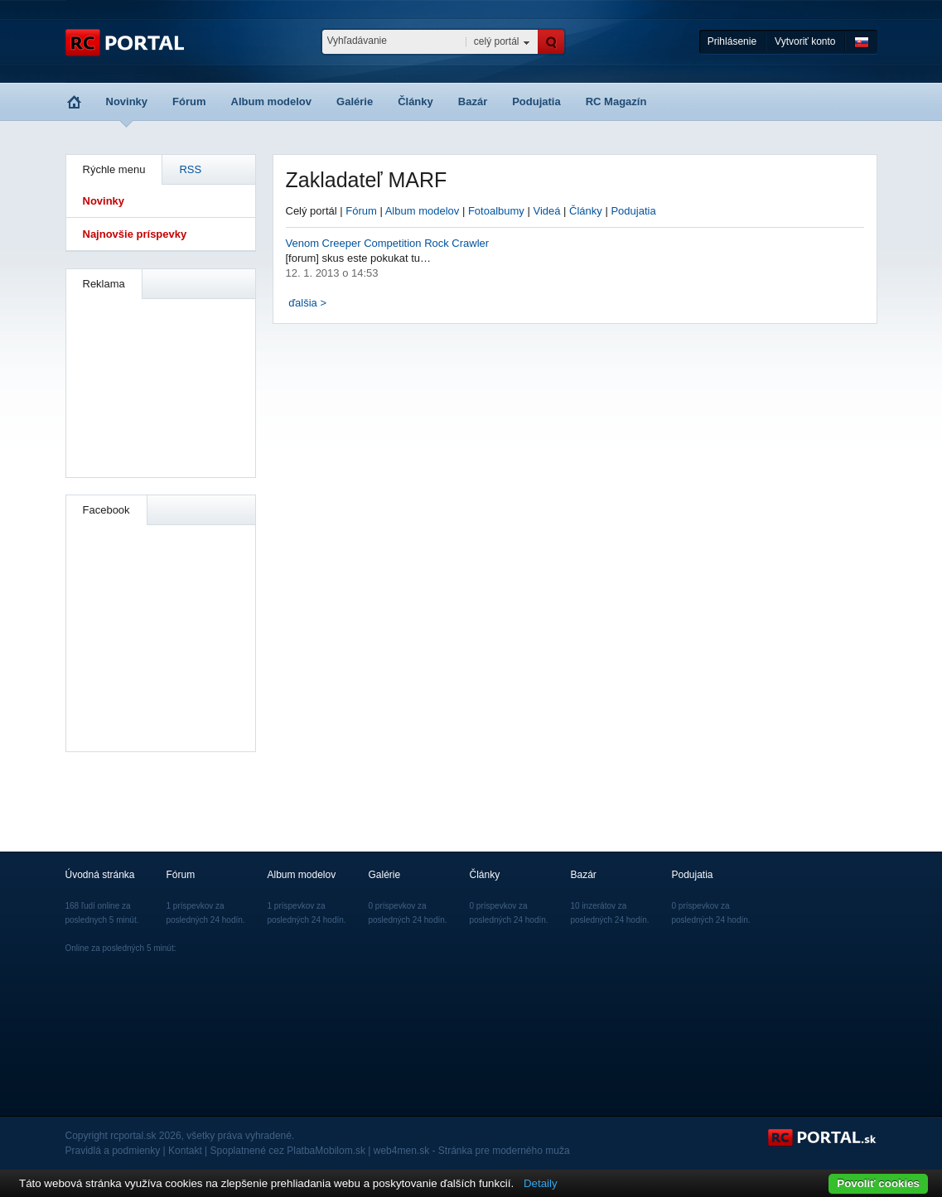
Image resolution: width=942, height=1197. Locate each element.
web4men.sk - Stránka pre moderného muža (472, 1150)
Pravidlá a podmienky (113, 1150)
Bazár (472, 101)
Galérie (354, 101)
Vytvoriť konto (805, 41)
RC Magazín (616, 101)
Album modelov (271, 101)
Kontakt (185, 1150)
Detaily (541, 1183)
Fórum (188, 101)
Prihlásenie (732, 41)
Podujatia (536, 101)
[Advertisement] (161, 386)
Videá (546, 211)
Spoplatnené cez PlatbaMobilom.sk (287, 1150)
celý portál (496, 41)
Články (415, 101)
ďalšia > (307, 303)
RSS (190, 169)
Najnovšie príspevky (135, 234)
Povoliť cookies (878, 1183)
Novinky (127, 101)
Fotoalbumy (496, 211)
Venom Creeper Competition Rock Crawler (388, 243)
